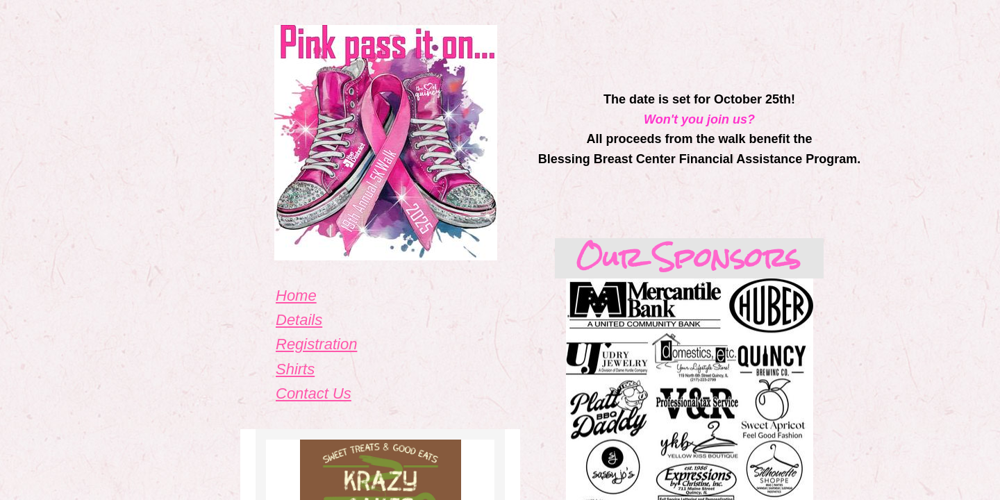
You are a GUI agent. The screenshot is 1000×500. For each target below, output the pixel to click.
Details (299, 319)
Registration (316, 344)
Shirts (295, 369)
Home (296, 295)
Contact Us (313, 393)
